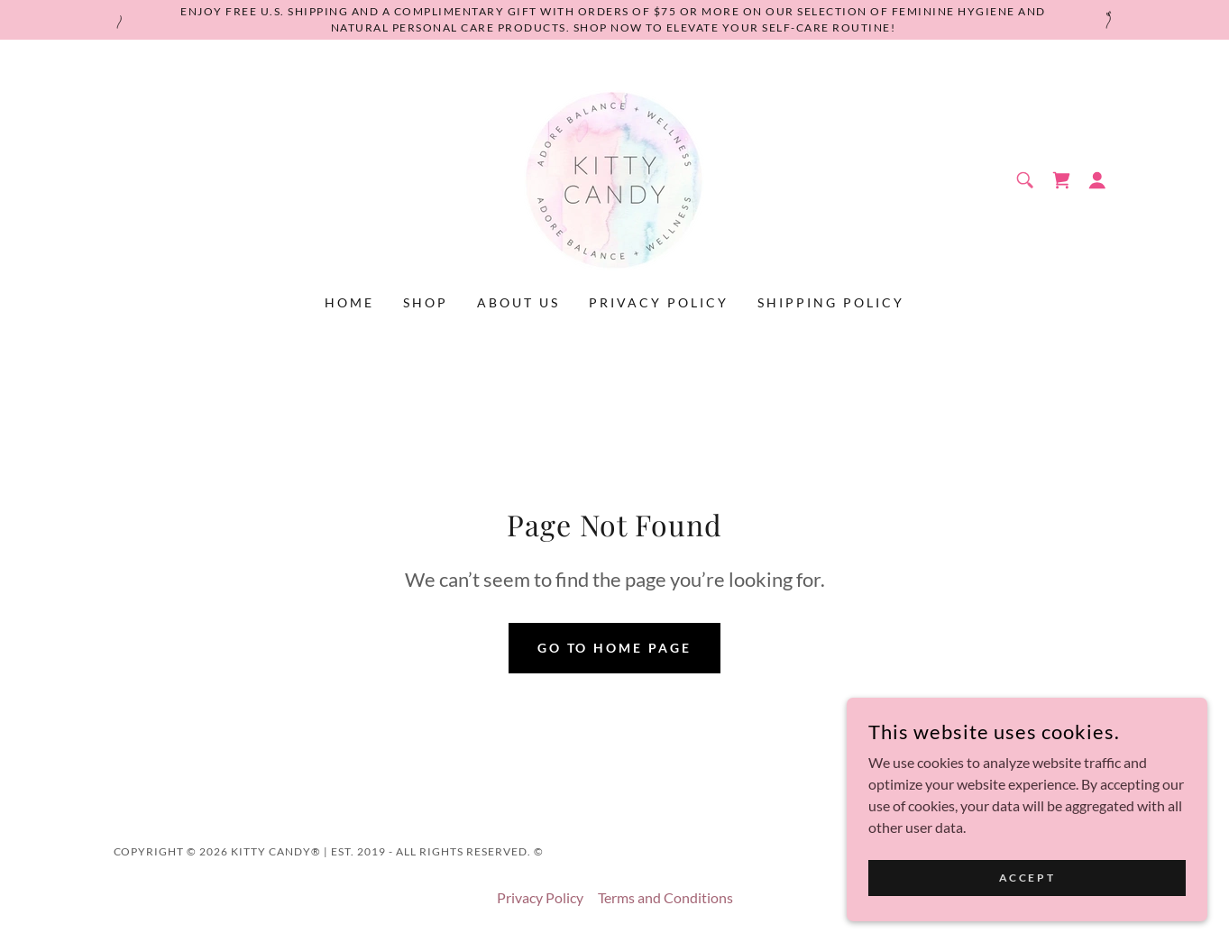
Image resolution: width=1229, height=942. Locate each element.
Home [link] (349, 302)
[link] (614, 178)
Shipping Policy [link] (830, 302)
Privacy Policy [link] (659, 302)
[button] (1097, 180)
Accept (1027, 914)
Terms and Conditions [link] (665, 897)
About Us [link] (518, 302)
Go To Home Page (614, 647)
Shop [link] (425, 302)
